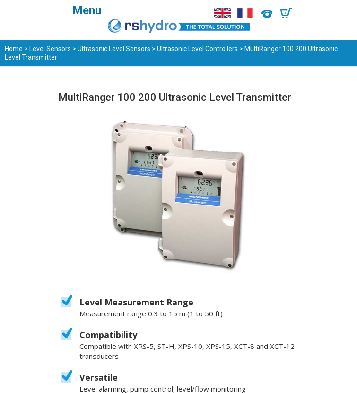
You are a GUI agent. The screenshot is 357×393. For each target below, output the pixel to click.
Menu (86, 10)
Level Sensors (50, 49)
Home (14, 49)
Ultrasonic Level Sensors (114, 49)
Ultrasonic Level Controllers (197, 49)
